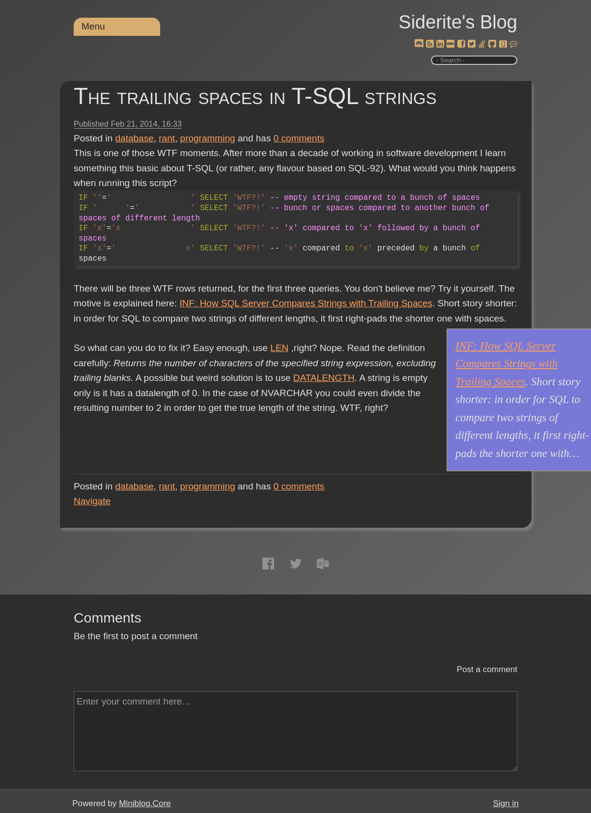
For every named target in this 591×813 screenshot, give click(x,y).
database (134, 138)
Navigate (92, 501)
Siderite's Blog (457, 22)
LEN (279, 348)
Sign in (506, 803)
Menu (93, 26)
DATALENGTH (324, 378)
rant (167, 138)
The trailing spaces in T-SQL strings (255, 96)
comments (299, 138)
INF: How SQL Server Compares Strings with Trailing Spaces (305, 303)
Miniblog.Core (144, 803)
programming (207, 138)
